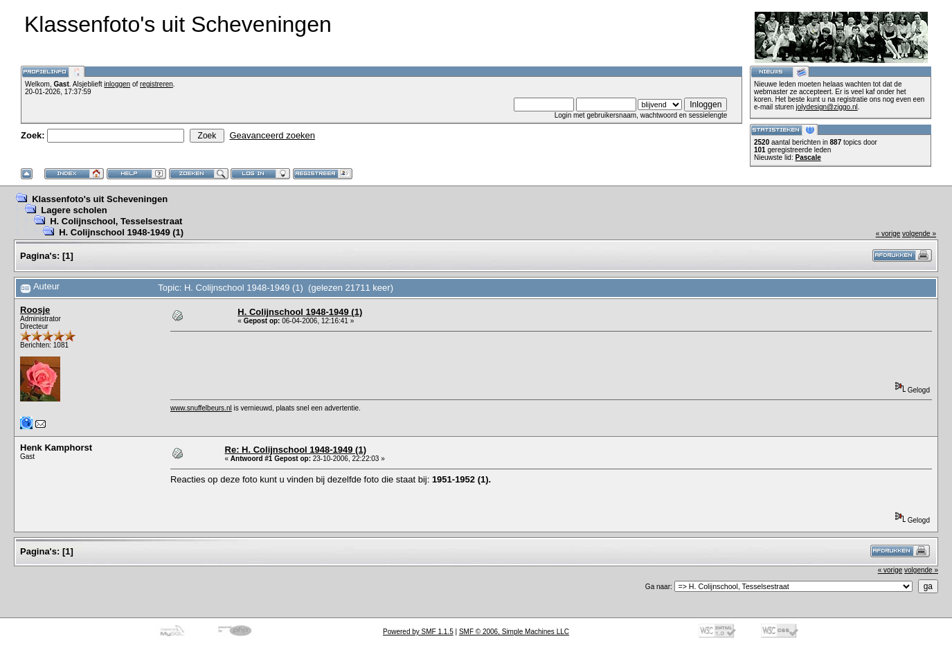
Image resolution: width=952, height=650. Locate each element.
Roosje (35, 310)
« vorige (888, 233)
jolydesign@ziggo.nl (827, 107)
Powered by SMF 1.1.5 (418, 631)
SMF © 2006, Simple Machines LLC (514, 631)
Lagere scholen (74, 210)
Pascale (807, 157)
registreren (156, 84)
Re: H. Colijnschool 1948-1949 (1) (295, 449)
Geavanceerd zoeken (272, 135)
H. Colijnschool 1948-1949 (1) (121, 232)
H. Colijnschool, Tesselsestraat (116, 221)
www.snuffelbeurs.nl (201, 408)
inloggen (117, 84)
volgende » (919, 233)
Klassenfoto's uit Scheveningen (100, 199)
